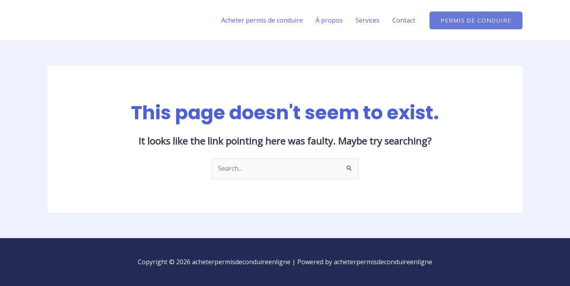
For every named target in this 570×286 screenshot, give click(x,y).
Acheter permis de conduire (262, 20)
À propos (329, 20)
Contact (403, 20)
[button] (475, 20)
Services (367, 20)
